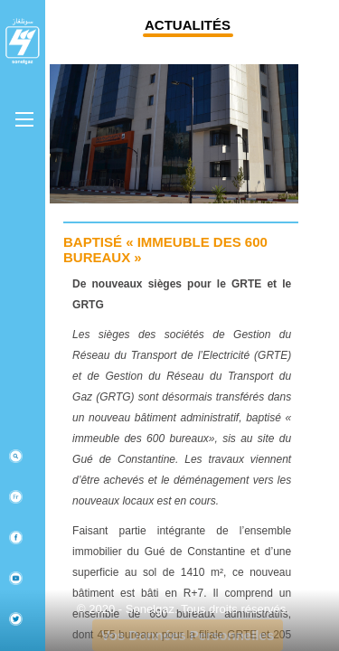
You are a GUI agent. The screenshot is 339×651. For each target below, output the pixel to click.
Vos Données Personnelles (187, 635)
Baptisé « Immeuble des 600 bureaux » (165, 249)
